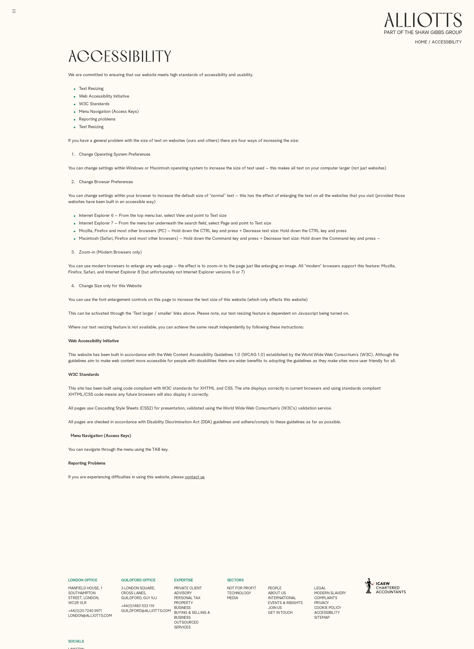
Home (421, 42)
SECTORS (235, 580)
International (282, 598)
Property (183, 603)
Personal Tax (187, 598)
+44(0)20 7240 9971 (85, 611)
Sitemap (322, 618)
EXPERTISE (183, 580)
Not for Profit (241, 588)
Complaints (325, 598)
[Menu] (14, 15)
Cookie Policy (327, 608)
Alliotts (423, 23)
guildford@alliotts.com (146, 611)
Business (182, 608)
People (275, 588)
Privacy (321, 603)
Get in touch (280, 613)
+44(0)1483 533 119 (137, 606)
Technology (239, 593)
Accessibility (327, 613)
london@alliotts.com (90, 616)
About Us (277, 593)
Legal (320, 588)
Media (232, 598)
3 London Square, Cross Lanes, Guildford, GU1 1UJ (139, 593)
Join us (275, 608)
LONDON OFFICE (82, 580)
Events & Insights (285, 603)
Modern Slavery (330, 593)
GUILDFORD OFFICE (138, 580)
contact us (195, 477)
